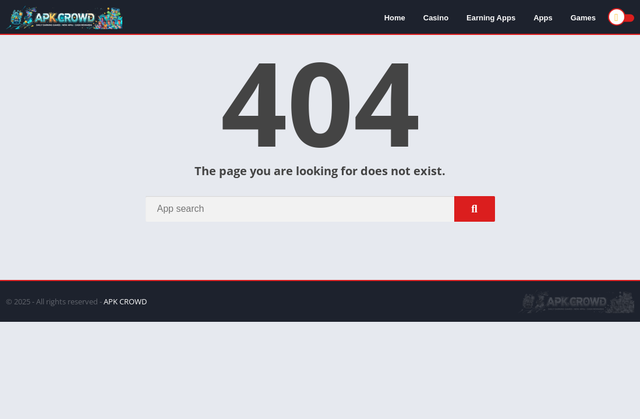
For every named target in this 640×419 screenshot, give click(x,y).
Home (394, 17)
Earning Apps (490, 17)
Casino (435, 17)
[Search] (320, 209)
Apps (543, 17)
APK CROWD (125, 301)
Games (583, 17)
